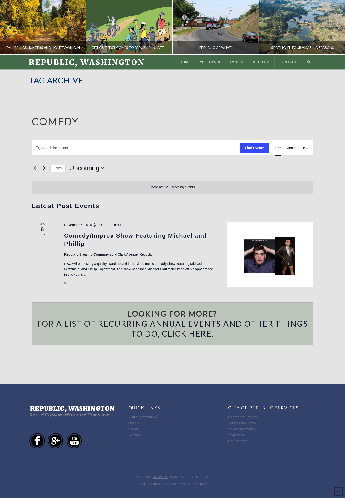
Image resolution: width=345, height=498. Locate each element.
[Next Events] (44, 168)
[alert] (172, 187)
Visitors (155, 484)
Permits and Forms (242, 423)
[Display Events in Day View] (304, 147)
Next (335, 27)
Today (58, 168)
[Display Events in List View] (278, 147)
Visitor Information (142, 417)
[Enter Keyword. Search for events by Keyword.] (136, 147)
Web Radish (160, 477)
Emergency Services (243, 417)
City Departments (241, 429)
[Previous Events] (34, 168)
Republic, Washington (87, 62)
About (185, 484)
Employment (237, 441)
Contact (134, 435)
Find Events (254, 148)
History (133, 423)
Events (133, 429)
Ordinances (237, 435)
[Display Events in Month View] (291, 147)
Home (142, 484)
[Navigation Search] (308, 62)
